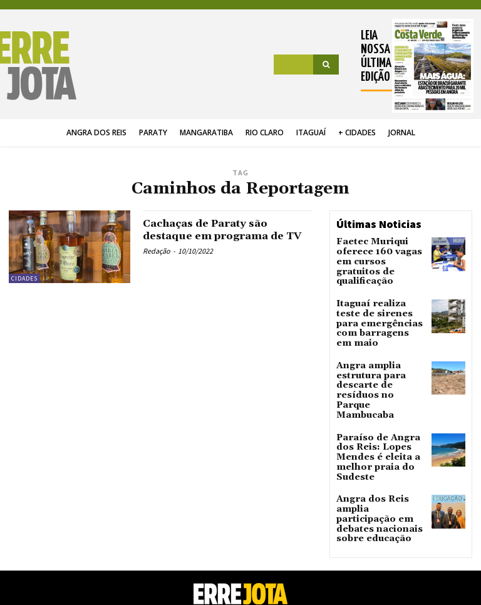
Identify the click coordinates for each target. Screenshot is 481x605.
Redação (156, 263)
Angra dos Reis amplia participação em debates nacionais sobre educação (379, 447)
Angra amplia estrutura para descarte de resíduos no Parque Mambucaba (377, 351)
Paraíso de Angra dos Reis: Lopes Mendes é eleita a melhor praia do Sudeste (379, 402)
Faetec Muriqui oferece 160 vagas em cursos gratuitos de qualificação (379, 254)
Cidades (24, 278)
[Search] (326, 64)
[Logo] (41, 65)
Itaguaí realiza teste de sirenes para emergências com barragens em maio (376, 301)
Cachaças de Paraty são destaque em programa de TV (222, 236)
